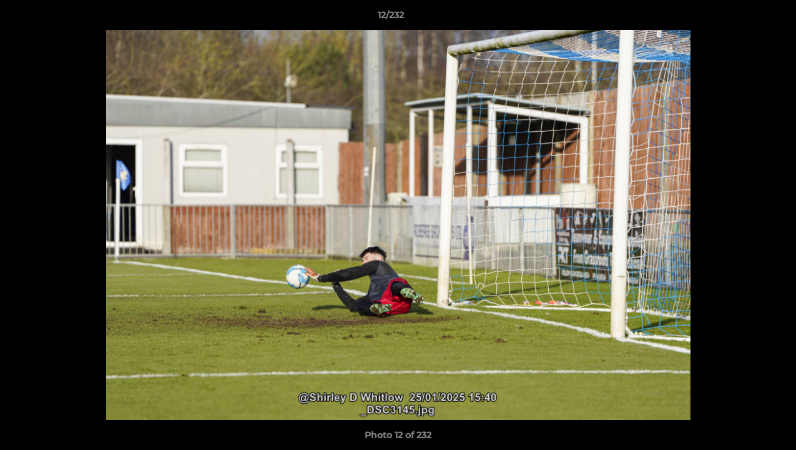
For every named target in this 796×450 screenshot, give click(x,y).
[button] (743, 18)
